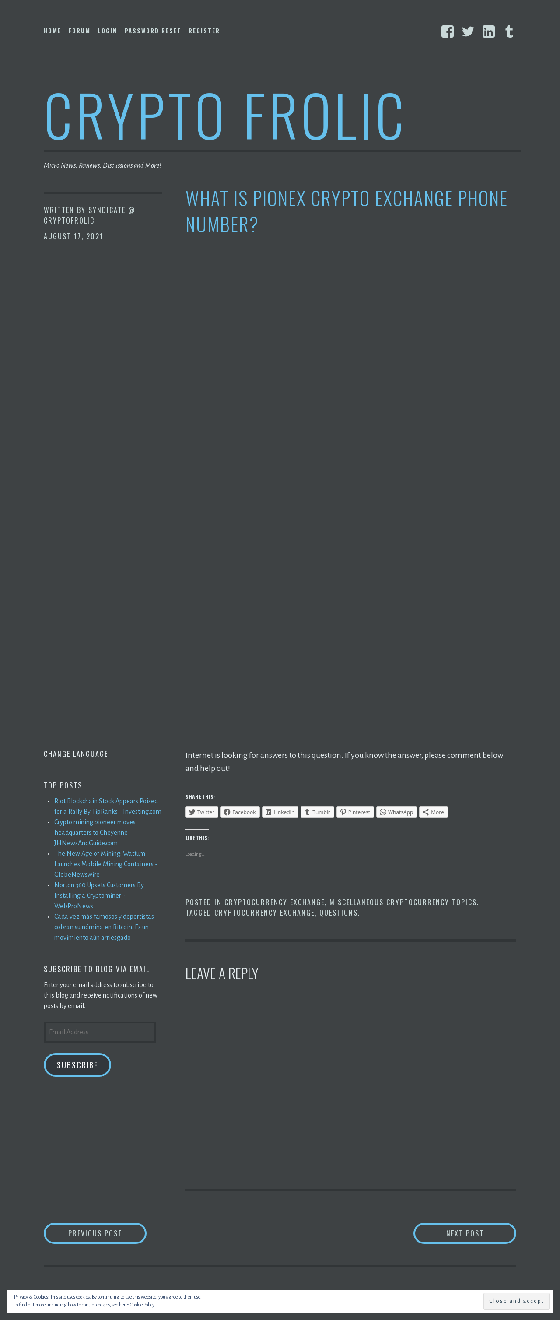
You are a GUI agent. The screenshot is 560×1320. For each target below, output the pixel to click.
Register (204, 30)
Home (52, 30)
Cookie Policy (142, 1304)
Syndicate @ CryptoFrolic (90, 215)
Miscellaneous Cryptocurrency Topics (403, 902)
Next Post (481, 1233)
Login (107, 30)
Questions (338, 912)
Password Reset (153, 30)
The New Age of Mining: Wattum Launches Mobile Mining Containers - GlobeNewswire (106, 864)
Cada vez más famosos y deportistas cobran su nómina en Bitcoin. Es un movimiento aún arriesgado (104, 927)
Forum (80, 30)
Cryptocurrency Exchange (274, 902)
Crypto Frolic (225, 114)
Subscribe (77, 1065)
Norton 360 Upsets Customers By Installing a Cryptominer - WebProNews (99, 896)
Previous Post (107, 1233)
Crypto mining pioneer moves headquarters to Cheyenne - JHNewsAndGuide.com (95, 833)
